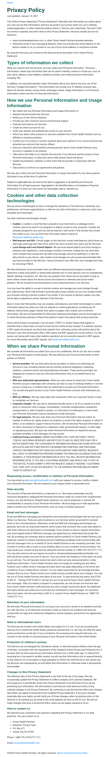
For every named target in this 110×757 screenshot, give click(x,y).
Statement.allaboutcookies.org (28, 237)
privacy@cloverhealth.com (40, 480)
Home (10, 2)
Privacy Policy (81, 753)
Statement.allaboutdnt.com (65, 339)
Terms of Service (65, 753)
